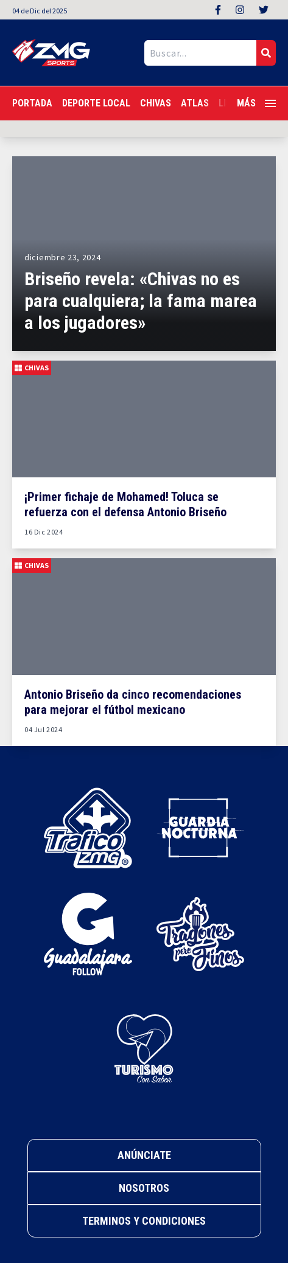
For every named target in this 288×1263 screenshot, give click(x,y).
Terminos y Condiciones (144, 1220)
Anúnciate (144, 1155)
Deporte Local (96, 103)
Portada (32, 103)
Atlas (195, 103)
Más (256, 103)
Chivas (155, 103)
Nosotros (144, 1188)
